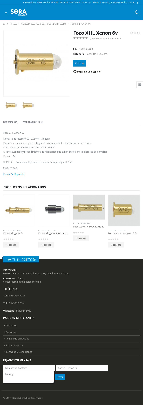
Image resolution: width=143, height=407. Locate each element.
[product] (19, 210)
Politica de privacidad (17, 339)
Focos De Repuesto (96, 53)
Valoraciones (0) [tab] (33, 122)
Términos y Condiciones (19, 353)
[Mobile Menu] (6, 12)
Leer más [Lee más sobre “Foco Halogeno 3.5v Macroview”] (47, 244)
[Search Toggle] (137, 12)
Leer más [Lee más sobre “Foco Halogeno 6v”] (12, 244)
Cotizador (11, 332)
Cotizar (79, 63)
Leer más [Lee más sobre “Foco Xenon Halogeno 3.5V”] (117, 244)
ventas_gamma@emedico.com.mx (22, 282)
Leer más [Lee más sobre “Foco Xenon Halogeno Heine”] (82, 238)
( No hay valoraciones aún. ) (105, 38)
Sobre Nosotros (14, 346)
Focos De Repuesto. (14, 174)
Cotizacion (11, 326)
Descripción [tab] (10, 122)
